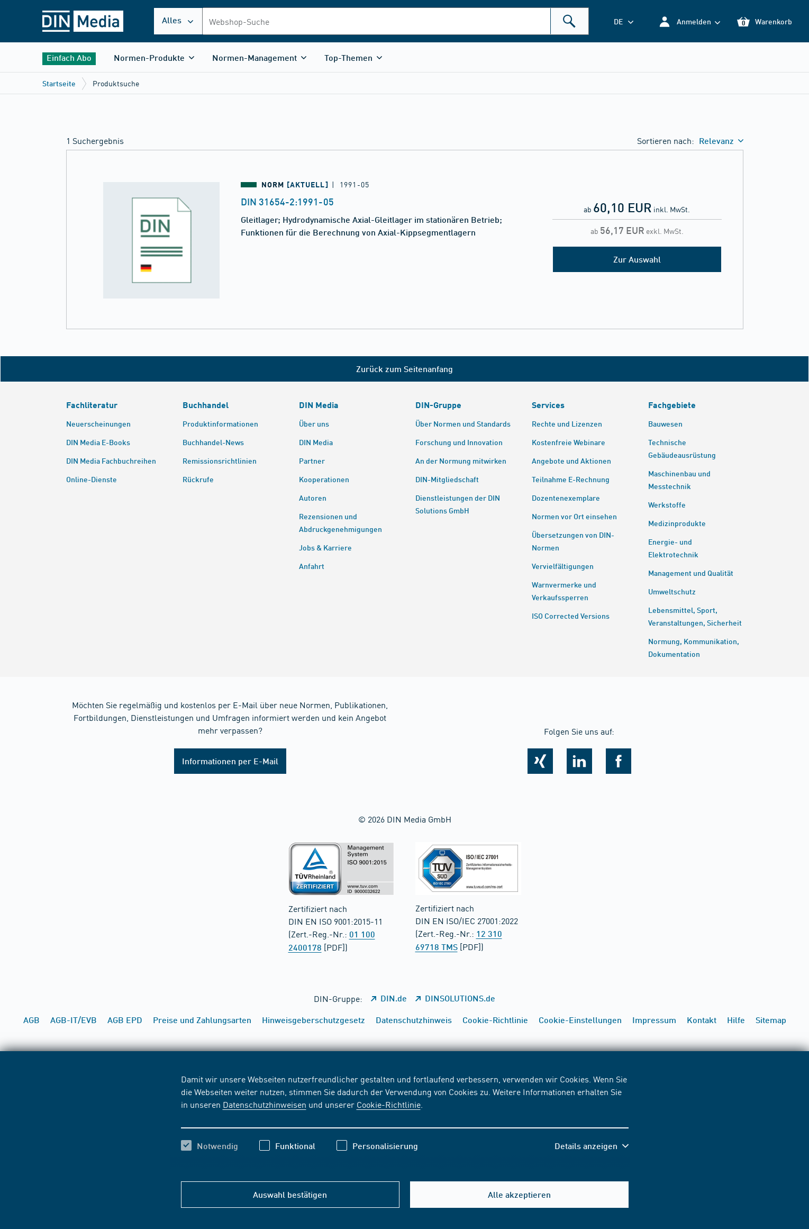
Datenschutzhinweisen (264, 1104)
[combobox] (395, 21)
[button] (689, 21)
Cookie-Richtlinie (389, 1104)
